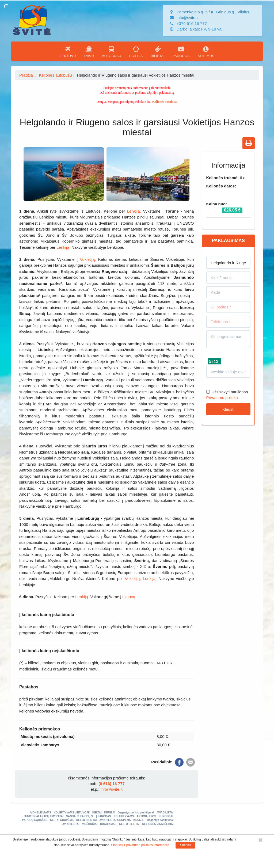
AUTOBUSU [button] (111, 52)
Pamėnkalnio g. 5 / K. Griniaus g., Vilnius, (213, 12)
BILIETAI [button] (157, 52)
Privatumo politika (222, 397)
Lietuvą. (129, 596)
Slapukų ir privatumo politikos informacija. (140, 845)
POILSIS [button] (136, 52)
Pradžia (26, 75)
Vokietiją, (133, 578)
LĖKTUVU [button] (68, 52)
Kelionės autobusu (55, 75)
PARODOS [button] (181, 52)
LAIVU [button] (89, 52)
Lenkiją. (134, 211)
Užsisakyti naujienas (227, 392)
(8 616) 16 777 (111, 783)
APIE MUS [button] (206, 52)
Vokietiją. (88, 259)
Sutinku (185, 845)
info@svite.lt (188, 17)
